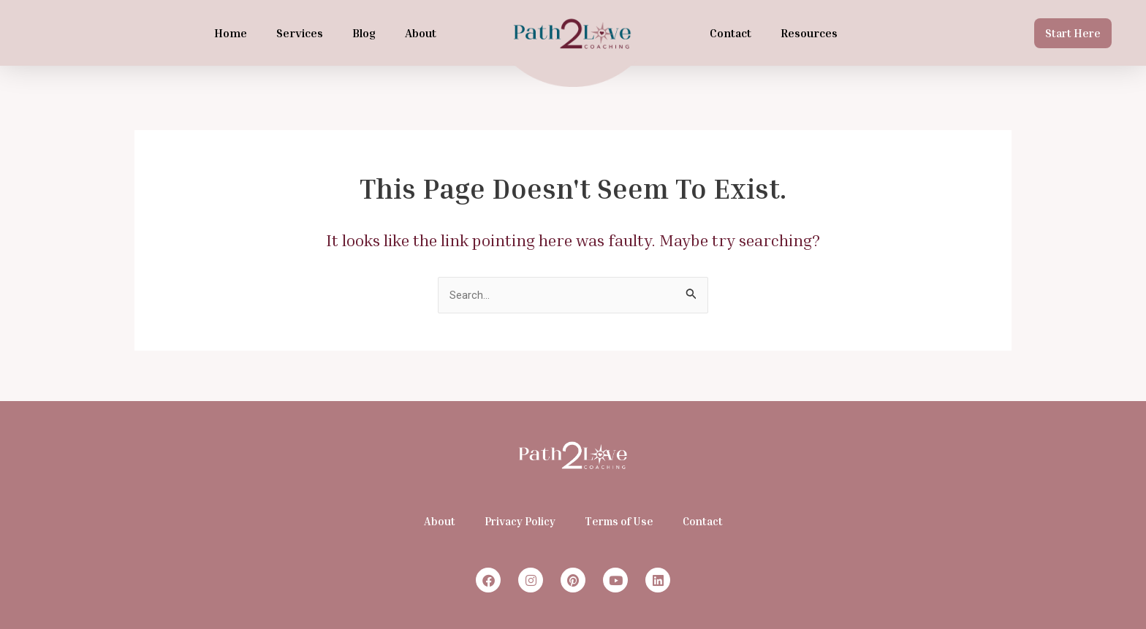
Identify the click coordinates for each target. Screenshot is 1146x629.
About (420, 33)
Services (299, 33)
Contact (730, 33)
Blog (364, 33)
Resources (809, 33)
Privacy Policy (520, 520)
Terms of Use (619, 520)
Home (230, 33)
